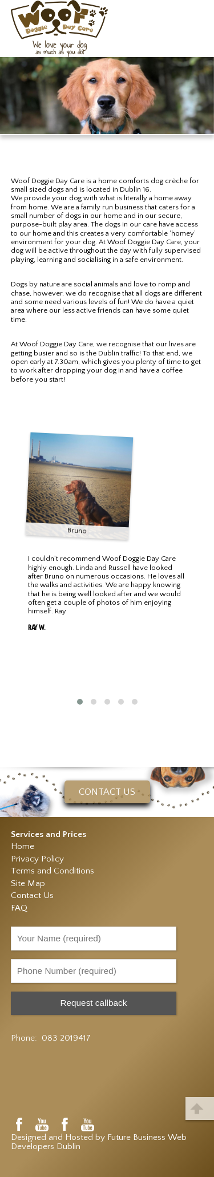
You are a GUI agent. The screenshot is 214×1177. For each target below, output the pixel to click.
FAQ (19, 908)
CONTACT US (107, 792)
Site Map (28, 883)
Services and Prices (48, 834)
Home (22, 846)
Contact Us (32, 895)
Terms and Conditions (52, 871)
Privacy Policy (37, 859)
